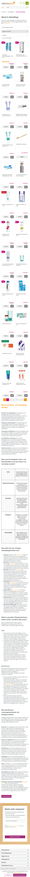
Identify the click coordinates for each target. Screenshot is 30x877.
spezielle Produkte (10, 684)
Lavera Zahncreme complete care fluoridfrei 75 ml (8, 264)
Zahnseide (18, 569)
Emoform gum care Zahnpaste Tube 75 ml (6, 115)
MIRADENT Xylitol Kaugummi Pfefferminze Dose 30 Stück (22, 115)
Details (6, 67)
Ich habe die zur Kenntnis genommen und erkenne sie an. (14, 826)
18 (22, 399)
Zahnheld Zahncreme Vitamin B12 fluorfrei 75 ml (21, 55)
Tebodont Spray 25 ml (6, 323)
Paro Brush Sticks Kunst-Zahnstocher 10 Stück (21, 85)
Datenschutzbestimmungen (14, 825)
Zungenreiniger (16, 590)
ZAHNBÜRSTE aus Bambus (21, 144)
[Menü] (2, 7)
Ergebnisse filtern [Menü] (6, 31)
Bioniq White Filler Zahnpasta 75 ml (6, 85)
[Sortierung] (15, 35)
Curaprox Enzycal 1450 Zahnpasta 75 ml (6, 384)
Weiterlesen (7, 23)
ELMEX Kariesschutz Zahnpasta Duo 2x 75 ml (21, 384)
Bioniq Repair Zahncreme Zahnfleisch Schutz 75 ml (7, 175)
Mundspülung (13, 582)
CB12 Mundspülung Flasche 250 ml (7, 294)
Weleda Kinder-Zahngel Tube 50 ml (22, 235)
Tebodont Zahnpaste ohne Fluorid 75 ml (7, 145)
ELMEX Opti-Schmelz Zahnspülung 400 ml (20, 354)
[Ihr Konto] (24, 3)
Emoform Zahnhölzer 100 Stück (21, 205)
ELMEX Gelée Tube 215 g (7, 353)
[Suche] (16, 7)
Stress (12, 763)
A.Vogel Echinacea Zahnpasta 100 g (5, 235)
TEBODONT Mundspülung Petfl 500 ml (21, 264)
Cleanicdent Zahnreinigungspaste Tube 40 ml (7, 56)
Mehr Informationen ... (18, 872)
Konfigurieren (8, 875)
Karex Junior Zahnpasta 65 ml (21, 324)
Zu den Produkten (6, 796)
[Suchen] (27, 7)
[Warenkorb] (27, 3)
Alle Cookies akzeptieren (19, 875)
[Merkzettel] (20, 3)
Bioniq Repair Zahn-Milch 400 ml (21, 294)
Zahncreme (12, 563)
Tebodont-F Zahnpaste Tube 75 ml (7, 205)
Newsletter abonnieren (15, 836)
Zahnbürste (19, 555)
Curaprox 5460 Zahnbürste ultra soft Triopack (21, 175)
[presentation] (15, 831)
